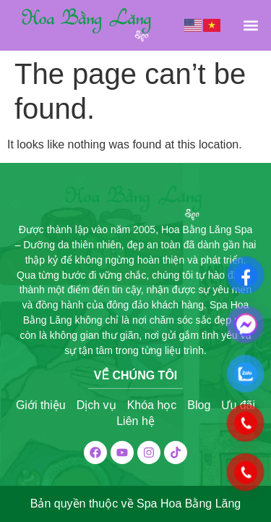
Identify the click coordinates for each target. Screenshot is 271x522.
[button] (250, 25)
